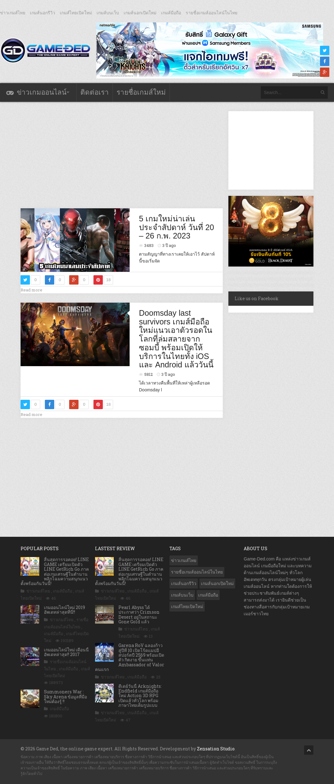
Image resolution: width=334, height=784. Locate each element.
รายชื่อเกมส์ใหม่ (141, 92)
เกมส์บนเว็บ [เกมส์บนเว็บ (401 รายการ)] (182, 595)
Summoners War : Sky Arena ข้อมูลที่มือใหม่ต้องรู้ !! (65, 696)
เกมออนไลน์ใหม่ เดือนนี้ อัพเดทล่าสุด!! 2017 (66, 652)
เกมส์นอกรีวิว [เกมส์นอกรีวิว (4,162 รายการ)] (183, 583)
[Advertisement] (134, 154)
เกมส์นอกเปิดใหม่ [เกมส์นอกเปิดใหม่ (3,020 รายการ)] (217, 583)
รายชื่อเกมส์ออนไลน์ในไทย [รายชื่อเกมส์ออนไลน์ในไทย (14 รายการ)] (197, 571)
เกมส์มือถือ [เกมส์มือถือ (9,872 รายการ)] (208, 595)
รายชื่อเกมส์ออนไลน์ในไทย (211, 12)
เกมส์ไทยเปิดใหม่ (76, 12)
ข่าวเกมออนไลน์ (41, 92)
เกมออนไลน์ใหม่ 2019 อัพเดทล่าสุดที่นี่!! (64, 609)
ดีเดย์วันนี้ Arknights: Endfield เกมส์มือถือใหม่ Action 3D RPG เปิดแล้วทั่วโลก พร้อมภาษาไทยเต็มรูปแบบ (140, 695)
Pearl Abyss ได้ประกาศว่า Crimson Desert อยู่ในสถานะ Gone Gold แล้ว (139, 614)
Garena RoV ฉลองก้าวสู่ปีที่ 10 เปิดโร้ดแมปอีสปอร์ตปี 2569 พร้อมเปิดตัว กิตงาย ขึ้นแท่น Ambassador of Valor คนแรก (129, 657)
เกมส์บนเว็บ (108, 12)
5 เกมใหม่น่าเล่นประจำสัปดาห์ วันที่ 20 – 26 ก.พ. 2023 (176, 227)
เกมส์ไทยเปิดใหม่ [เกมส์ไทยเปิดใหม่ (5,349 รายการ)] (187, 606)
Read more (31, 290)
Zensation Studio (216, 749)
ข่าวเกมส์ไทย (12, 12)
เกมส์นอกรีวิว (42, 12)
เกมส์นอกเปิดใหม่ (140, 12)
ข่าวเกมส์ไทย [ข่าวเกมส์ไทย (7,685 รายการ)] (183, 560)
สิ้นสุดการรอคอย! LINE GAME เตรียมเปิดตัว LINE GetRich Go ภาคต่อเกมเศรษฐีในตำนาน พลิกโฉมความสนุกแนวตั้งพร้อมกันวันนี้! (55, 571)
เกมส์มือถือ (171, 12)
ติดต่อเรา (94, 92)
